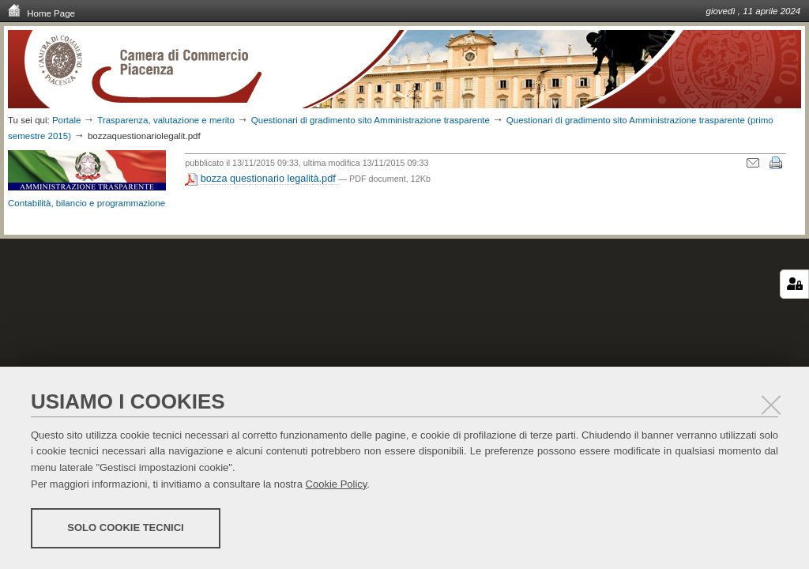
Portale (66, 120)
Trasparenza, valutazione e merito (166, 120)
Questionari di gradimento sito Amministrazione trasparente (371, 120)
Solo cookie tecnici (125, 527)
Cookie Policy (336, 484)
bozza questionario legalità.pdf (261, 179)
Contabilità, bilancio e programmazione (86, 203)
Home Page (41, 12)
